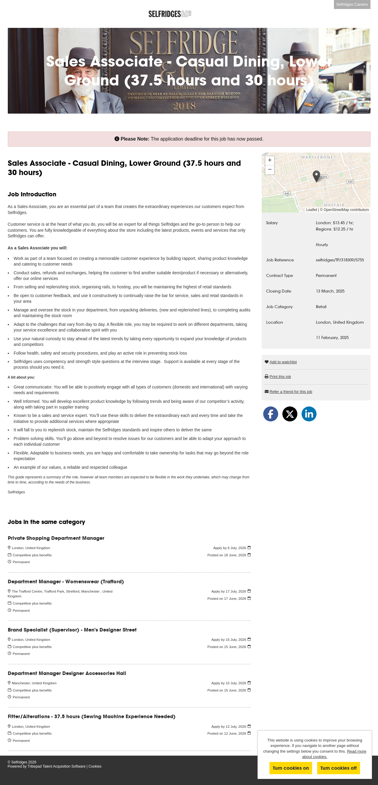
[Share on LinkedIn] (309, 413)
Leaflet (311, 210)
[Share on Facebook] (270, 413)
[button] (316, 176)
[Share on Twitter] (289, 413)
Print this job (280, 376)
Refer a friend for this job (290, 391)
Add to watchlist (283, 362)
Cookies (94, 766)
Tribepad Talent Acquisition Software (56, 766)
